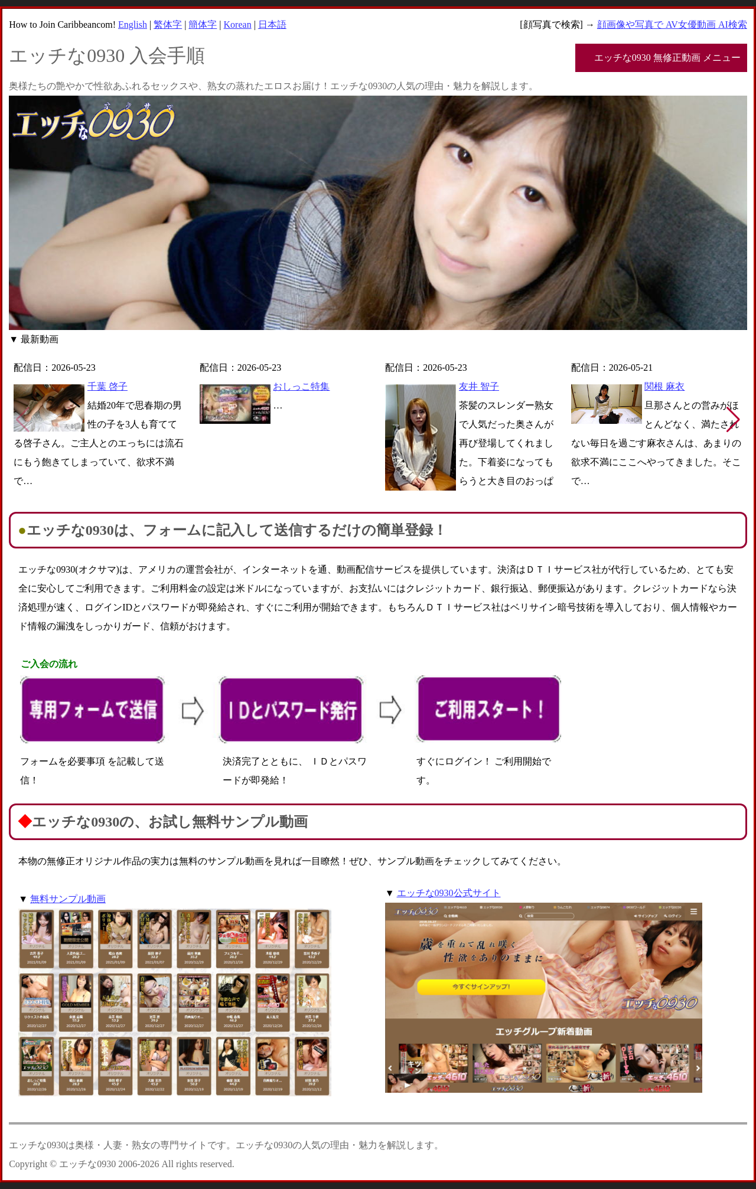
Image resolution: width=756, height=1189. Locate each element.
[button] (733, 420)
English (132, 24)
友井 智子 (479, 386)
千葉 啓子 (107, 386)
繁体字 (168, 24)
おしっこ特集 (301, 386)
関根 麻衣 (664, 386)
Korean (238, 24)
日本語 (272, 24)
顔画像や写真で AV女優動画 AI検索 (672, 24)
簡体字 (202, 24)
